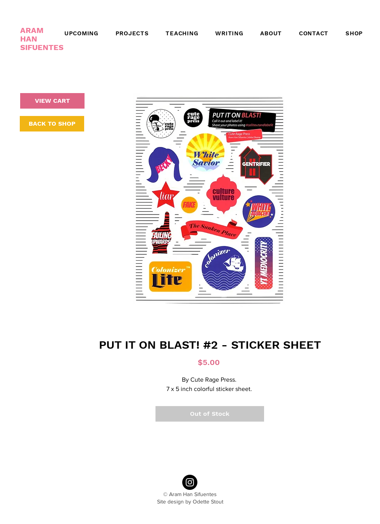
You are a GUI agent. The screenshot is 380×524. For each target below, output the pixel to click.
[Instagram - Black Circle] (189, 482)
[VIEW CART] (52, 101)
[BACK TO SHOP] (52, 123)
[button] (268, 33)
